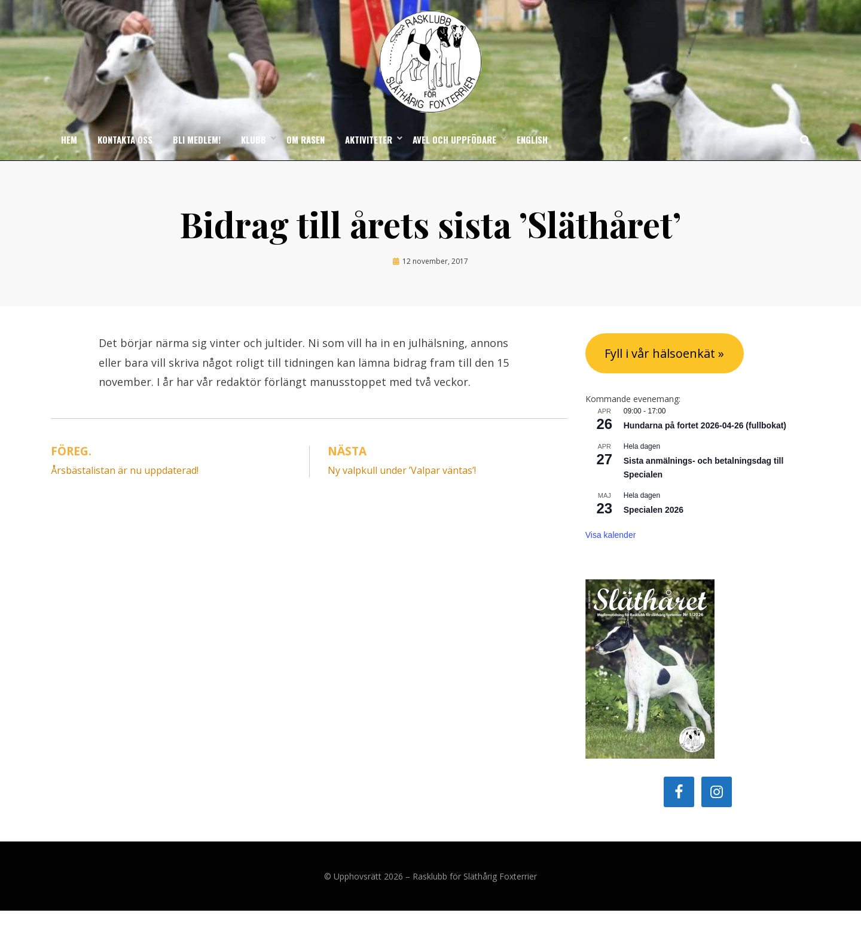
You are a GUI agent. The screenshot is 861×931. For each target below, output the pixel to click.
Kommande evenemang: (632, 419)
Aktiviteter (368, 159)
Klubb (253, 159)
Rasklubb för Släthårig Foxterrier (475, 896)
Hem (69, 159)
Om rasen (305, 159)
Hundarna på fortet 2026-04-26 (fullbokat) (705, 446)
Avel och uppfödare (454, 159)
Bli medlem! (197, 159)
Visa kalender (610, 555)
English (532, 159)
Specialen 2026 (653, 530)
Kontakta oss (124, 159)
